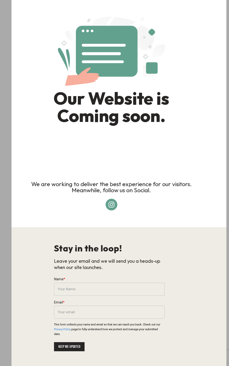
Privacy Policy (169, 326)
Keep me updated (69, 344)
